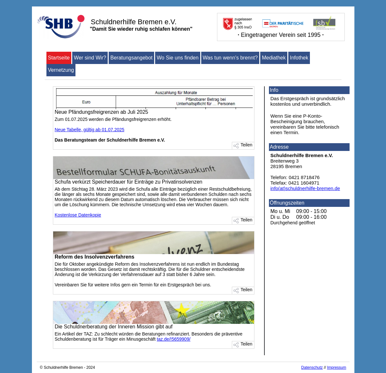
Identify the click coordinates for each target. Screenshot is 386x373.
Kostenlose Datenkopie (78, 215)
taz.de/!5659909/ (173, 339)
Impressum (336, 367)
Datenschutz (312, 367)
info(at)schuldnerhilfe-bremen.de (305, 188)
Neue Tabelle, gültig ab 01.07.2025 (89, 129)
